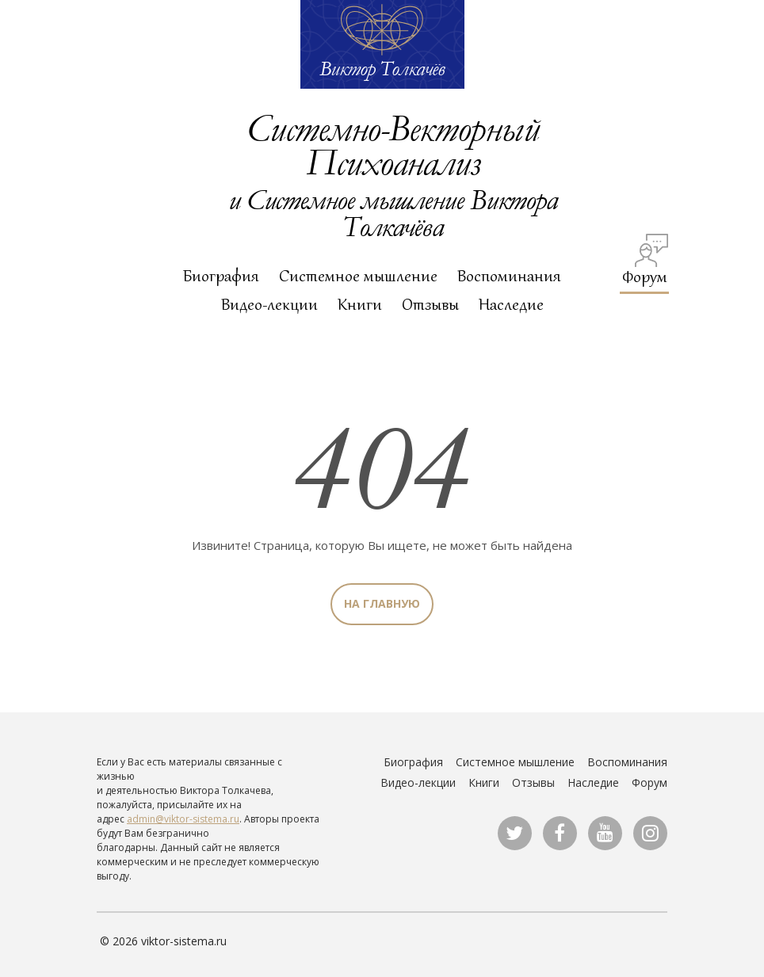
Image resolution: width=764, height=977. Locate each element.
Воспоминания (509, 276)
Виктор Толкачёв (382, 68)
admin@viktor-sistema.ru (183, 819)
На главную (382, 603)
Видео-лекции (269, 304)
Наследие (511, 304)
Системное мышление (358, 276)
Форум (645, 260)
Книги (360, 304)
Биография (221, 276)
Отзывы (430, 304)
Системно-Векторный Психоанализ (392, 144)
